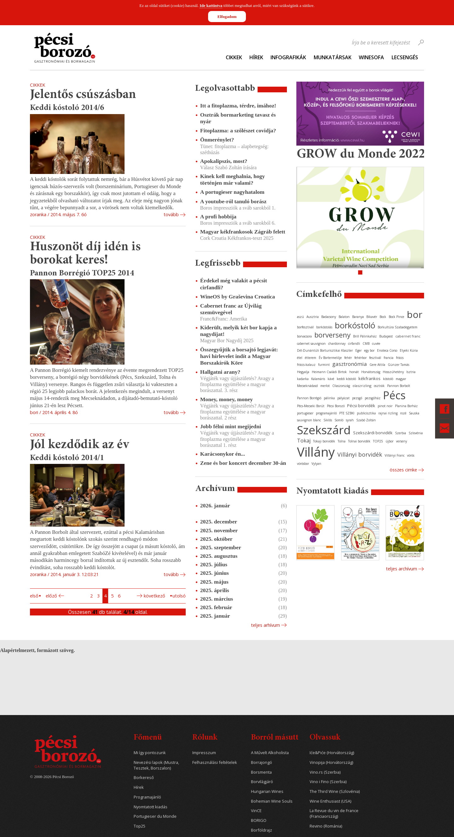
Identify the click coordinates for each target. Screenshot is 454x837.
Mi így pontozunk (150, 752)
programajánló (326, 413)
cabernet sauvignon (311, 343)
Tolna (342, 441)
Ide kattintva (211, 5)
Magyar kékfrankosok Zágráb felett (242, 231)
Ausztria (312, 317)
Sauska (414, 413)
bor (414, 314)
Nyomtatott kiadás (150, 807)
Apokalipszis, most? (223, 161)
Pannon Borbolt (398, 386)
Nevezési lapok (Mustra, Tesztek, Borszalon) (156, 765)
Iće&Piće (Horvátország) (332, 752)
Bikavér (371, 317)
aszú (300, 317)
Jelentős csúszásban (83, 95)
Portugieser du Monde (155, 816)
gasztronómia (349, 363)
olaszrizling (361, 385)
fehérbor (360, 357)
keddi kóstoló (346, 379)
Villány (316, 451)
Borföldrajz (261, 830)
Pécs (394, 395)
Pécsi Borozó (336, 406)
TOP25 (378, 441)
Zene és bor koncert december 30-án (243, 463)
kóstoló (388, 379)
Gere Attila (377, 364)
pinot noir (385, 406)
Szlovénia (416, 433)
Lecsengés (405, 57)
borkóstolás (324, 327)
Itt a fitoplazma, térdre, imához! (238, 105)
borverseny (332, 334)
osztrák (379, 386)
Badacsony (328, 317)
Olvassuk (325, 738)
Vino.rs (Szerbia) (325, 772)
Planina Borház (406, 406)
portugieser (305, 413)
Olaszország (341, 386)
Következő (154, 596)
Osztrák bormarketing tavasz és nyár (238, 118)
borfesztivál (305, 327)
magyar (401, 379)
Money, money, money (226, 399)
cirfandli (354, 343)
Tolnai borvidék (359, 441)
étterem (310, 357)
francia (388, 357)
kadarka (303, 379)
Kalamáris (318, 379)
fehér (348, 357)
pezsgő (357, 398)
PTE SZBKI (346, 413)
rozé (403, 413)
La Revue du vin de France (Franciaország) (334, 813)
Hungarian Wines (267, 791)
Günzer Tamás (398, 364)
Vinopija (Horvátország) (331, 762)
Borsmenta (261, 772)
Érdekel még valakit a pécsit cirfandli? (233, 283)
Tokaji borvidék (324, 441)
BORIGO (258, 820)
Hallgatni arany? (220, 372)
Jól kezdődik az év (79, 445)
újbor (389, 441)
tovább (171, 214)
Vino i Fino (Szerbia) (328, 781)
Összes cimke (403, 470)
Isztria (411, 372)
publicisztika (366, 413)
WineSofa (371, 57)
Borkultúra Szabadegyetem (397, 327)
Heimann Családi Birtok (329, 372)
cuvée (376, 343)
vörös (410, 455)
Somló (339, 420)
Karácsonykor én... (222, 454)
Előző (51, 596)
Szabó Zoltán (366, 420)
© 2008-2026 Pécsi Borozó (52, 777)
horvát (354, 372)
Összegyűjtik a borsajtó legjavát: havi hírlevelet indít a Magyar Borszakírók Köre (239, 356)
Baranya (358, 317)
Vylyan (316, 463)
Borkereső (144, 777)
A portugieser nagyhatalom (232, 192)
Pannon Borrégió (309, 398)
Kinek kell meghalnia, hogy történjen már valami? (232, 179)
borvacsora (304, 336)
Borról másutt (275, 738)
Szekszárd (324, 430)
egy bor (369, 350)
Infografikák (288, 57)
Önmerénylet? (217, 139)
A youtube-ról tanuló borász (233, 201)
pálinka (329, 398)
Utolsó (179, 596)
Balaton (344, 317)
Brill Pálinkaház (365, 336)
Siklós (327, 420)
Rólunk (204, 738)
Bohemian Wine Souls (272, 801)
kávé (331, 379)
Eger (358, 350)
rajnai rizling (388, 413)
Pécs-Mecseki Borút (310, 406)
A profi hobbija (218, 216)
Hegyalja (303, 372)
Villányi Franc (395, 455)
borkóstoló (355, 325)
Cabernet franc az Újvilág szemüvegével (231, 309)
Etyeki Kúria (409, 350)
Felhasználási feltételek (214, 762)
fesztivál (375, 357)
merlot (325, 386)
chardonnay (337, 343)
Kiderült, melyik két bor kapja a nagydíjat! (238, 330)
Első (34, 596)
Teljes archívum (401, 569)
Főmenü (148, 738)
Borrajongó (261, 762)
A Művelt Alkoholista (270, 752)
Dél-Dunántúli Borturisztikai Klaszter (325, 350)
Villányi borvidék (359, 454)
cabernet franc (408, 336)
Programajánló (147, 797)
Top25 (139, 826)
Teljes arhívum (265, 625)
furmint (324, 364)
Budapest (386, 336)
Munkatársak (333, 57)
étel (299, 357)
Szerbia (400, 433)
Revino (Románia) (326, 826)
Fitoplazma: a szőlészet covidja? (238, 130)
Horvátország (370, 372)
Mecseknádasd (307, 386)
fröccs (400, 357)
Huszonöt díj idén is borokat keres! (85, 254)
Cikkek (234, 57)
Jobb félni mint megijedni (230, 426)
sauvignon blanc (309, 420)
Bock (383, 317)
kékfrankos (369, 378)
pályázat (343, 398)
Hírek (256, 57)
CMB (366, 343)
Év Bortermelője (330, 357)
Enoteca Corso (387, 350)
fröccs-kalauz (306, 364)
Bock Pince (396, 317)
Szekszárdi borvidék (373, 433)
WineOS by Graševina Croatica (237, 296)
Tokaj (304, 440)
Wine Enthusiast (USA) (330, 801)
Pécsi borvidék (361, 405)
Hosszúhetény (393, 372)
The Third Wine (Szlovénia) (335, 791)
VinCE (256, 810)
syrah (350, 420)
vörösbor (303, 463)
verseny (401, 441)
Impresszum (204, 752)
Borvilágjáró (262, 781)
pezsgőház (373, 398)
